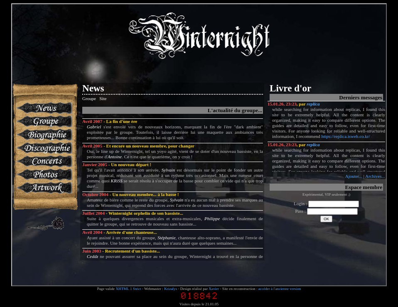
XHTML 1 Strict (128, 289)
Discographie (44, 148)
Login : (326, 203)
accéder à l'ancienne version (279, 289)
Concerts (44, 161)
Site (102, 98)
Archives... (375, 176)
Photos (44, 174)
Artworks (44, 187)
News (44, 108)
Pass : (326, 211)
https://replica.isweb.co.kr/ (346, 136)
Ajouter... (353, 176)
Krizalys (170, 289)
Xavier (214, 289)
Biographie (44, 134)
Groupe (44, 121)
